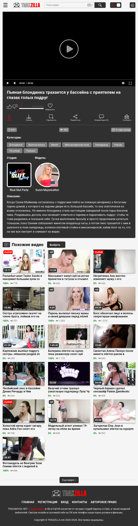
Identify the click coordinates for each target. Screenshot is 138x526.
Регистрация (47, 502)
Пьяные (30, 150)
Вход (64, 502)
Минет (54, 144)
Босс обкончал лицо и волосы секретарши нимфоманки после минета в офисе (113, 315)
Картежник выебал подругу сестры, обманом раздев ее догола (21, 352)
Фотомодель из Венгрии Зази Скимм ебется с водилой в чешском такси (22, 465)
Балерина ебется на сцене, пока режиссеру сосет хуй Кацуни (66, 352)
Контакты (79, 502)
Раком (118, 144)
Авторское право (104, 502)
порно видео (37, 508)
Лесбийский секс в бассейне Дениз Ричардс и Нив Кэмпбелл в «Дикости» (21, 390)
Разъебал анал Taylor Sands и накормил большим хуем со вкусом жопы (22, 277)
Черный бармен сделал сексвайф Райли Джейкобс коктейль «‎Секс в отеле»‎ (111, 390)
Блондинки (15, 144)
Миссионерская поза (77, 144)
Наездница (101, 144)
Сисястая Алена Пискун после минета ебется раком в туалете (113, 352)
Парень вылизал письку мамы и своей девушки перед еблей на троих (68, 315)
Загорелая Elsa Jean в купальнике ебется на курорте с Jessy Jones (113, 427)
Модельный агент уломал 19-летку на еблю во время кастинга (67, 427)
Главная (28, 502)
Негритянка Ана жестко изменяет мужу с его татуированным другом (109, 277)
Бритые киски (37, 144)
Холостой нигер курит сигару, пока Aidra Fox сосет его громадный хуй (22, 427)
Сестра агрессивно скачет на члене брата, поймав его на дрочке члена (22, 315)
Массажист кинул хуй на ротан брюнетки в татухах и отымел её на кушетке (68, 277)
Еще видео (69, 480)
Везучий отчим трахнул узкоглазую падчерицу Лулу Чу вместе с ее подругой (69, 390)
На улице (14, 150)
